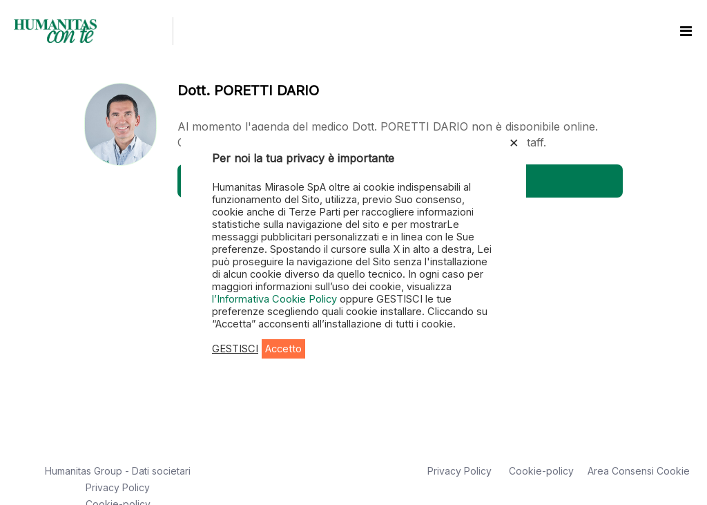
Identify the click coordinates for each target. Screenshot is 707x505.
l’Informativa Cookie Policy (276, 299)
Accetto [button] (283, 349)
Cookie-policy (541, 471)
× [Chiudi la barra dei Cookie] (514, 141)
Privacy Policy (118, 487)
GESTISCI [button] (235, 349)
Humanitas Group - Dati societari (118, 471)
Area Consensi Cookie (639, 471)
